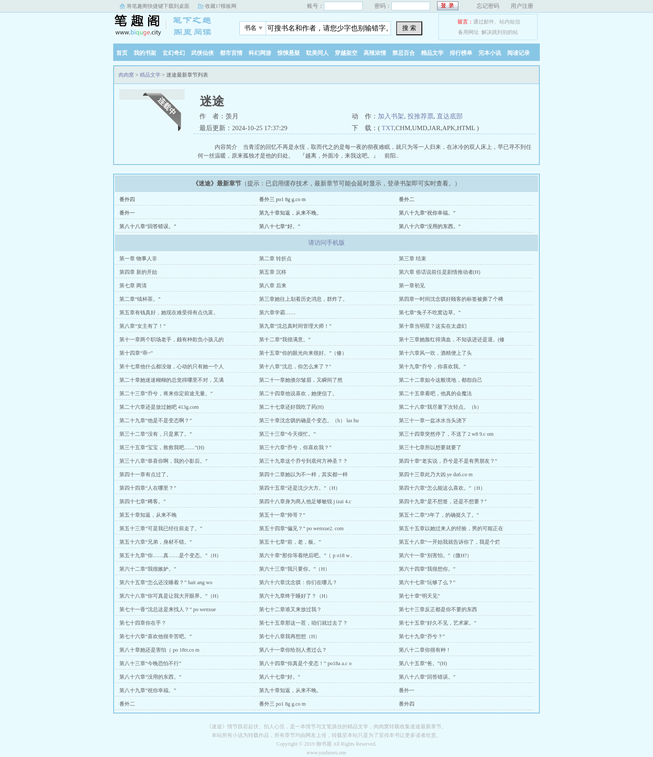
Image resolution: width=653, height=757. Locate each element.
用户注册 (522, 6)
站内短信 (509, 22)
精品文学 (432, 53)
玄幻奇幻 (173, 53)
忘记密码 (488, 6)
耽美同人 (317, 53)
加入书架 (391, 116)
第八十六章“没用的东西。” (430, 226)
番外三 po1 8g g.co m (282, 199)
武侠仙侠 (202, 53)
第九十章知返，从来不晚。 (290, 213)
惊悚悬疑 (288, 53)
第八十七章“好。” (279, 226)
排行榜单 (461, 53)
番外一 (127, 213)
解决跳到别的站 (499, 32)
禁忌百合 (403, 53)
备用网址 (468, 32)
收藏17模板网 (220, 6)
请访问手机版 (326, 242)
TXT (388, 127)
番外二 (406, 199)
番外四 (127, 199)
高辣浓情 (375, 53)
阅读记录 (518, 53)
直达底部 (450, 116)
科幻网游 (260, 53)
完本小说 (489, 53)
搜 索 (409, 27)
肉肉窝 (167, 26)
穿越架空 (346, 53)
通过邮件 (483, 22)
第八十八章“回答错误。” (147, 226)
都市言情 (231, 53)
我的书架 (145, 53)
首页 (122, 53)
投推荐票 (420, 116)
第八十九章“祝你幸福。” (427, 213)
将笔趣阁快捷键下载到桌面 (158, 6)
